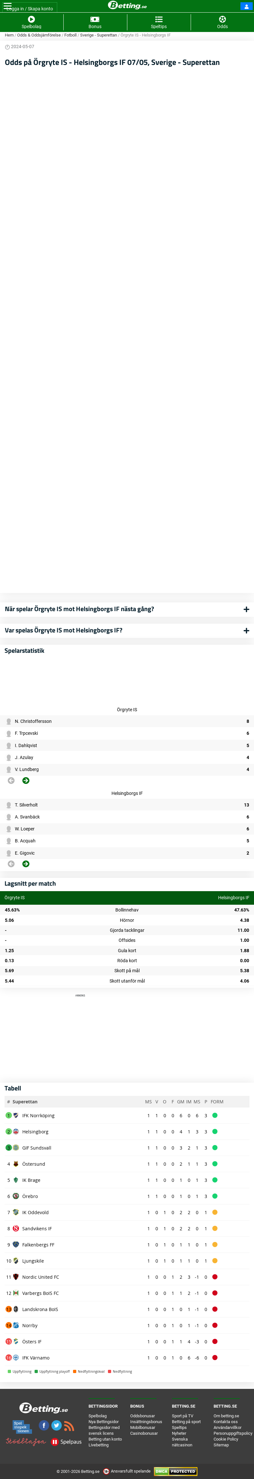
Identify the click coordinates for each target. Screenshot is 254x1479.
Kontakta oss (226, 1421)
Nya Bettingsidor (104, 1421)
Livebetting (99, 1445)
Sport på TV (182, 1415)
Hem (9, 35)
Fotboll (70, 35)
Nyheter (179, 1433)
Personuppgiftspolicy (233, 1433)
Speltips (179, 1427)
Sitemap (221, 1445)
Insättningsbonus (146, 1421)
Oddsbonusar (142, 1415)
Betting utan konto (105, 1439)
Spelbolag (98, 1415)
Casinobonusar (144, 1433)
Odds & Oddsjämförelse (39, 35)
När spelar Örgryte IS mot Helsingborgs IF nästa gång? (79, 609)
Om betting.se (226, 1415)
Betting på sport (186, 1421)
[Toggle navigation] (7, 6)
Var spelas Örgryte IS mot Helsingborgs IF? (63, 630)
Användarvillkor (227, 1427)
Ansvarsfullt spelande (127, 1471)
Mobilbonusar (142, 1427)
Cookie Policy (226, 1439)
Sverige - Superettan (98, 35)
